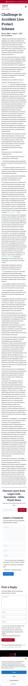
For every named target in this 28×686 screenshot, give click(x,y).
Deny (14, 676)
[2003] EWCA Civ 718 (12, 212)
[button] (26, 658)
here (14, 54)
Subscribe (22, 510)
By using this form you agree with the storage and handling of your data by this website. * (12, 632)
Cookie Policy (13, 683)
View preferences (14, 680)
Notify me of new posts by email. (13, 570)
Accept (14, 672)
